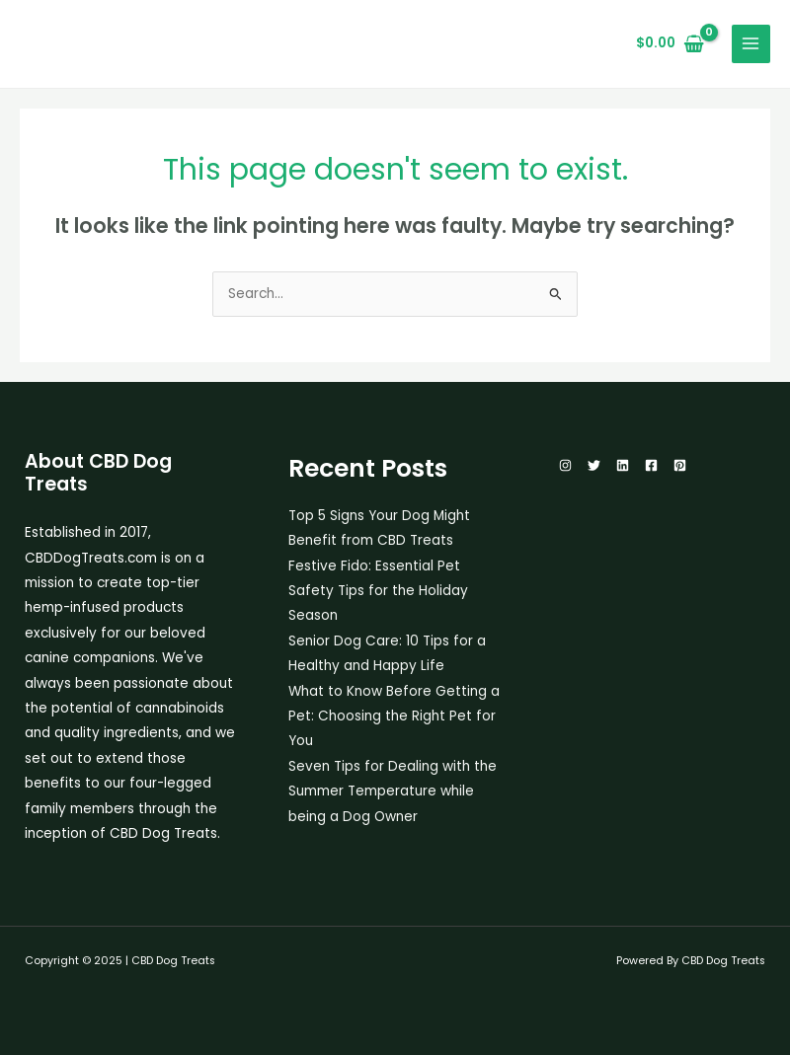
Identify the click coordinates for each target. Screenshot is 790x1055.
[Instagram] (565, 465)
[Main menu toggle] (751, 44)
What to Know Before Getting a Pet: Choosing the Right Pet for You (394, 716)
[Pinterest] (680, 465)
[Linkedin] (622, 465)
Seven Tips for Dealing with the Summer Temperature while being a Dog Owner (392, 791)
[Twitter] (594, 465)
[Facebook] (651, 465)
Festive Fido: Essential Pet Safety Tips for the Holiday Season (378, 591)
